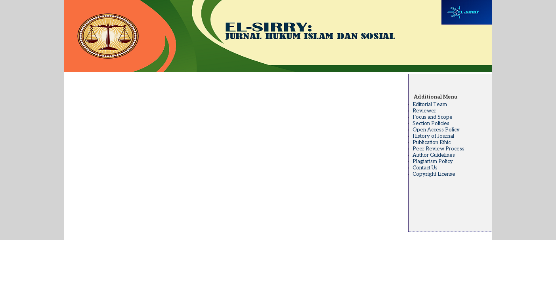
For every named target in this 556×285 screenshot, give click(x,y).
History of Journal (433, 136)
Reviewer (424, 111)
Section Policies (431, 123)
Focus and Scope (433, 117)
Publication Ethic (432, 142)
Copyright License (434, 174)
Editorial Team (430, 104)
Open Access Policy (436, 130)
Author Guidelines (434, 155)
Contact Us (425, 168)
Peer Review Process (438, 149)
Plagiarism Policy (433, 161)
